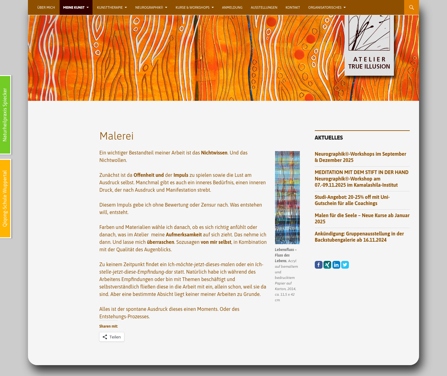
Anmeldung (232, 7)
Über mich (46, 7)
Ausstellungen (264, 7)
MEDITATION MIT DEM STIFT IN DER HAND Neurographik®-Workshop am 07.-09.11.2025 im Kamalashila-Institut (362, 178)
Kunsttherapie (110, 7)
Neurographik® (149, 7)
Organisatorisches (324, 7)
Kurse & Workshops (193, 7)
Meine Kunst (74, 7)
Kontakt (293, 7)
